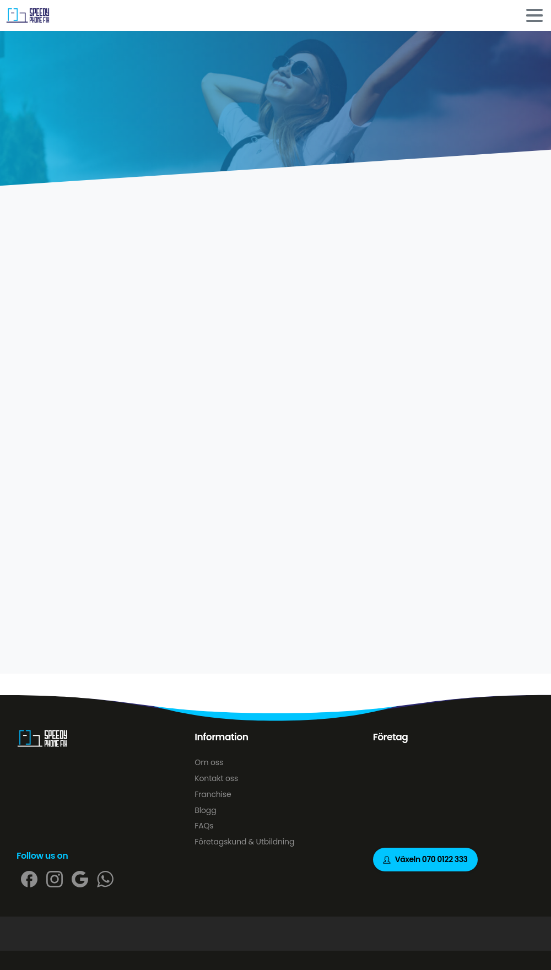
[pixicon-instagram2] (54, 878)
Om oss (209, 762)
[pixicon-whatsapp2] (105, 878)
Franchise (213, 794)
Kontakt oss (216, 778)
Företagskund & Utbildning (244, 841)
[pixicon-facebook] (29, 878)
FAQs (204, 825)
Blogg (205, 810)
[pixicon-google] (80, 878)
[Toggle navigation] (534, 15)
